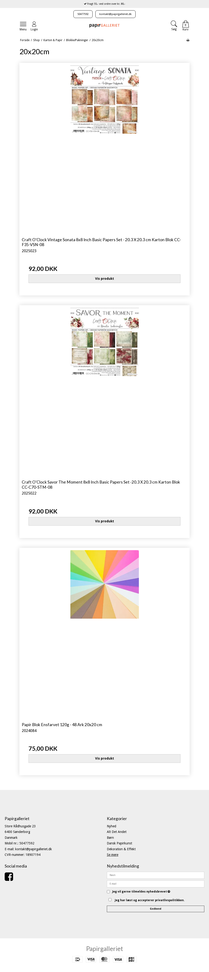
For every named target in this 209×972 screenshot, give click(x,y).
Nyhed (111, 826)
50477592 (83, 14)
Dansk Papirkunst (119, 843)
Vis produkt (104, 278)
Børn (110, 837)
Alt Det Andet (116, 832)
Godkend (155, 908)
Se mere (112, 855)
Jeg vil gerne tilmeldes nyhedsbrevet (141, 891)
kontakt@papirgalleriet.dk (115, 14)
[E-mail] (155, 883)
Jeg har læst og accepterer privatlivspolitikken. (150, 900)
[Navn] (155, 875)
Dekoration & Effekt (121, 849)
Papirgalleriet (104, 948)
